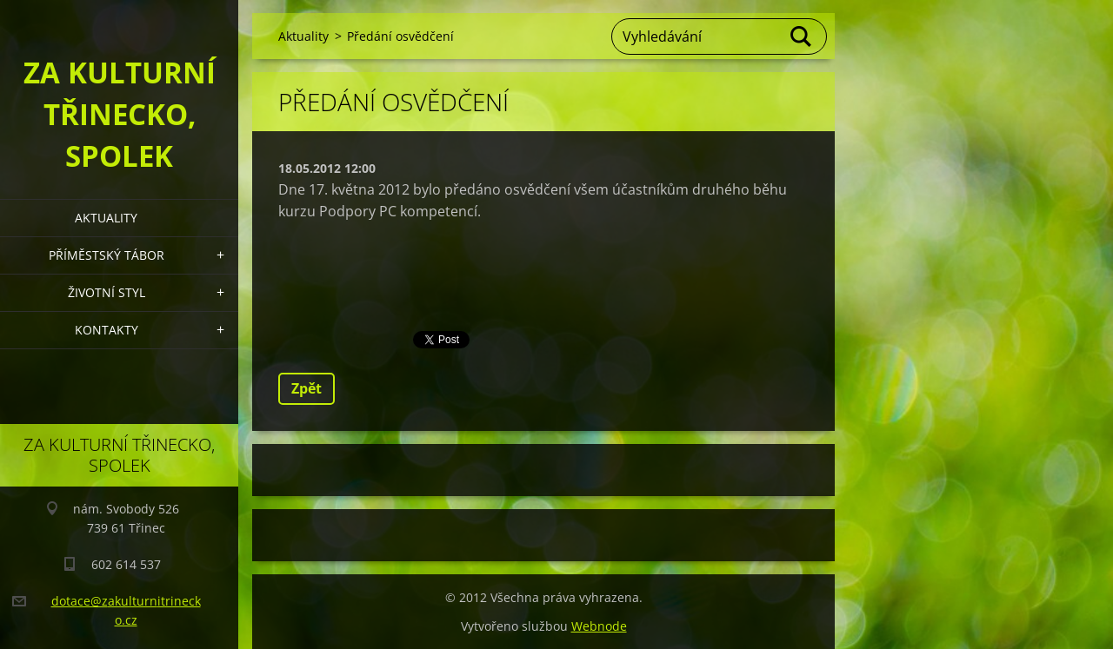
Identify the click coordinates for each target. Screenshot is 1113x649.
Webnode (599, 626)
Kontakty (106, 329)
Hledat (801, 36)
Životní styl (106, 292)
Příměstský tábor (106, 255)
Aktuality (106, 217)
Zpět (306, 388)
